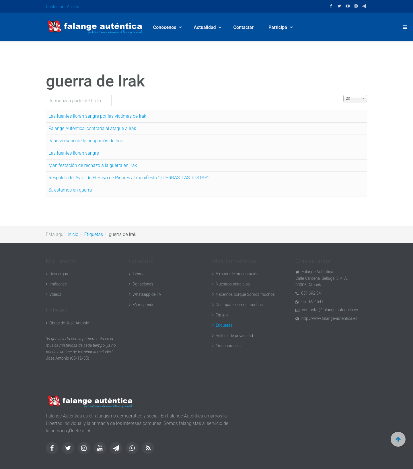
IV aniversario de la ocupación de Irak (85, 140)
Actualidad (205, 27)
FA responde (143, 304)
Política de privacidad (234, 335)
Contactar (54, 6)
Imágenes (58, 284)
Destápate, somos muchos (239, 304)
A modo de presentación (237, 273)
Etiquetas (93, 234)
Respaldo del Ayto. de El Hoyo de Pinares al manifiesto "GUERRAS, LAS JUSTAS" (128, 177)
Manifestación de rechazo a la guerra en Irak (92, 165)
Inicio (73, 234)
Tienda (139, 273)
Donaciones (143, 284)
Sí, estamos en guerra (70, 190)
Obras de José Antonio (69, 323)
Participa (279, 27)
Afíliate (73, 6)
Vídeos (55, 294)
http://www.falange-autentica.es (329, 318)
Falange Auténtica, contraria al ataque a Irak (92, 128)
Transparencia (228, 346)
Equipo (222, 315)
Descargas (58, 273)
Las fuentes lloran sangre (73, 153)
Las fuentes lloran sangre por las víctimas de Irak (97, 116)
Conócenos (165, 27)
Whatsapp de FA (147, 294)
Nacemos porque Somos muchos (245, 294)
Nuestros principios (233, 284)
